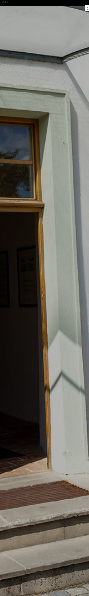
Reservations (37, 3)
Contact (82, 3)
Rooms (45, 3)
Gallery (74, 3)
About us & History (65, 3)
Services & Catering (54, 3)
